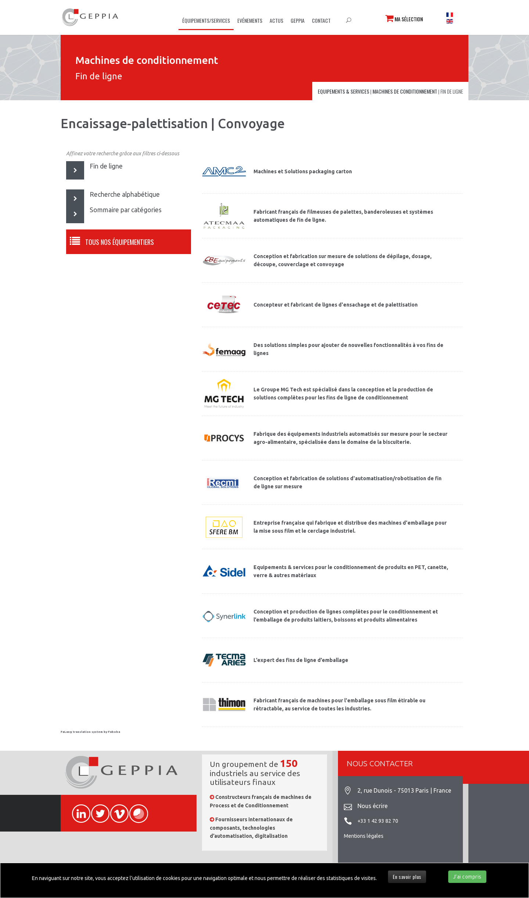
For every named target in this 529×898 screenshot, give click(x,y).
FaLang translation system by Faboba (90, 732)
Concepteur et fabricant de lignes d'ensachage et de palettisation (335, 305)
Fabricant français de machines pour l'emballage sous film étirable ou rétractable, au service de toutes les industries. (339, 704)
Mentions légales (364, 836)
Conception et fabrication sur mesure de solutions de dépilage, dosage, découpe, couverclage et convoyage (342, 260)
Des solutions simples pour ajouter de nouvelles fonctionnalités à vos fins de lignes (348, 349)
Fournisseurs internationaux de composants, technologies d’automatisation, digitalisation (251, 827)
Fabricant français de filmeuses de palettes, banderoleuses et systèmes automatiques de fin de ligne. (343, 216)
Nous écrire (372, 806)
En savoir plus (407, 876)
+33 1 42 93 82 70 (377, 821)
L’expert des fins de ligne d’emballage (300, 660)
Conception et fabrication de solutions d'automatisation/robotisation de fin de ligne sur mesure (347, 482)
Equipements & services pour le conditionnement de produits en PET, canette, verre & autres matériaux (350, 571)
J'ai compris (467, 877)
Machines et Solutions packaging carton (302, 171)
